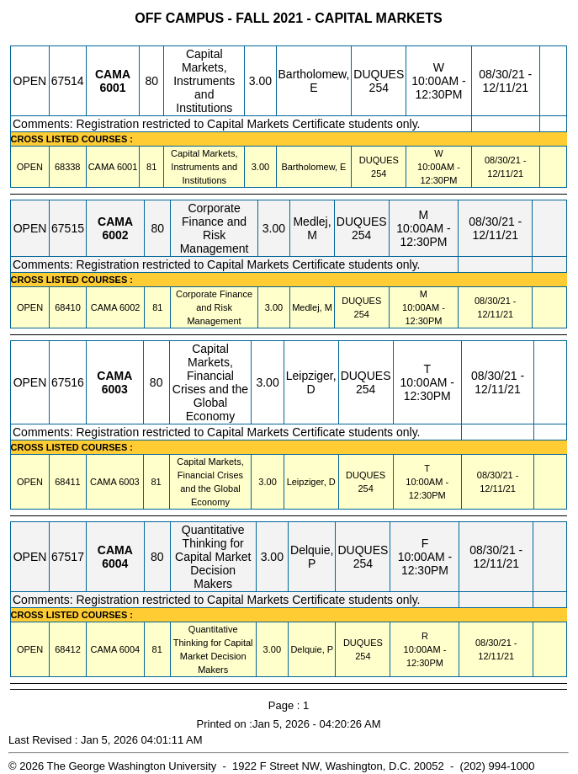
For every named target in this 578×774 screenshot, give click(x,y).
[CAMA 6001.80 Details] (112, 87)
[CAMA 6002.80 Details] (115, 235)
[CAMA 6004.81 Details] (129, 649)
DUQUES (378, 74)
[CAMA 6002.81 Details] (129, 307)
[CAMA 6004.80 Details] (115, 563)
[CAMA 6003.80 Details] (115, 389)
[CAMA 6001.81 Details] (127, 167)
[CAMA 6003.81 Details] (129, 482)
